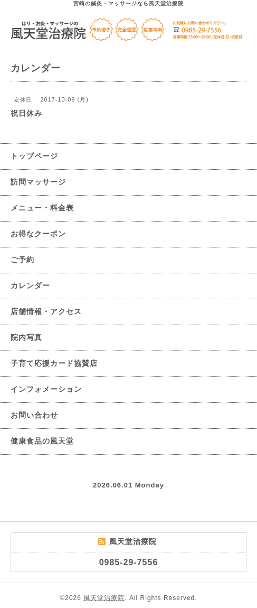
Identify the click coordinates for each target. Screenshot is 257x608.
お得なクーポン (38, 233)
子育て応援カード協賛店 (54, 363)
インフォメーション (46, 389)
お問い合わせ (34, 415)
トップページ (34, 156)
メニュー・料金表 (42, 208)
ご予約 (22, 259)
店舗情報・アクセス (46, 311)
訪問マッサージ (38, 182)
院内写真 (26, 337)
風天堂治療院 (104, 598)
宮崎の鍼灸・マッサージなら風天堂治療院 (128, 3)
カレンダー (30, 285)
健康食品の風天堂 (42, 441)
